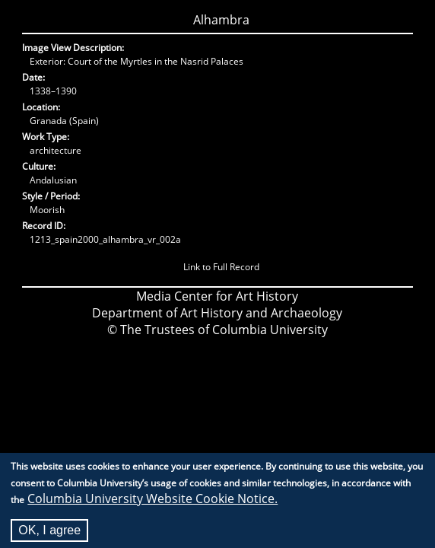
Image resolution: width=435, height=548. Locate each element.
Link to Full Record (221, 266)
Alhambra (221, 19)
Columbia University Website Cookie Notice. (152, 503)
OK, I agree (49, 534)
